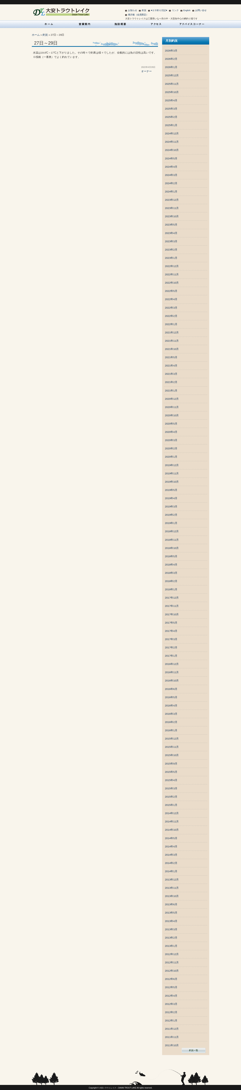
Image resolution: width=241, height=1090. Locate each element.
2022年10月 (172, 282)
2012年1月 (171, 1020)
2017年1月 (171, 655)
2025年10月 (172, 92)
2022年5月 (171, 291)
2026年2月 (171, 59)
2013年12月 (172, 879)
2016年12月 (172, 664)
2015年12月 (172, 738)
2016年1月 (171, 730)
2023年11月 (172, 208)
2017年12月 (172, 597)
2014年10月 (172, 829)
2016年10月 (172, 680)
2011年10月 (172, 1045)
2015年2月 (171, 796)
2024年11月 (172, 141)
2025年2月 (171, 117)
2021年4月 (171, 365)
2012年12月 (172, 954)
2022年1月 (171, 324)
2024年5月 (171, 158)
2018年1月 (171, 589)
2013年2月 (171, 937)
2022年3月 (171, 307)
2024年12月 (172, 133)
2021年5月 (171, 357)
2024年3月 (171, 175)
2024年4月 (171, 166)
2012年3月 (171, 1004)
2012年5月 (171, 987)
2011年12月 (172, 1028)
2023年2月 (171, 249)
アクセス (156, 24)
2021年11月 (172, 340)
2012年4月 (171, 995)
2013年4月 (171, 921)
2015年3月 (171, 788)
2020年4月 (171, 432)
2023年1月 (171, 258)
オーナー (146, 71)
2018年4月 (171, 564)
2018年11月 (172, 539)
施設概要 (120, 24)
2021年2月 (171, 382)
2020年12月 (172, 398)
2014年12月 (172, 813)
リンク (175, 10)
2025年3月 (171, 108)
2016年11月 (172, 672)
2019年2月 (171, 514)
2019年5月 (171, 490)
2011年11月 (172, 1037)
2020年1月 (171, 456)
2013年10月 (172, 896)
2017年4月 (171, 631)
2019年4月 (171, 498)
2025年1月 (171, 125)
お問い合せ (201, 10)
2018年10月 (172, 548)
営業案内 (85, 24)
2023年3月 (171, 241)
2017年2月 (171, 647)
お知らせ (132, 10)
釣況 (144, 10)
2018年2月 (171, 581)
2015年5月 (171, 772)
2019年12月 (172, 465)
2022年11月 (172, 274)
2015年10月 (172, 755)
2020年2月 (171, 448)
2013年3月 (171, 929)
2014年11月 (172, 821)
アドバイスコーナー (192, 24)
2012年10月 (172, 970)
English (187, 10)
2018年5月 (171, 556)
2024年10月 (172, 150)
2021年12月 (172, 332)
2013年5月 (171, 912)
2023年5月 (171, 224)
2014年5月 (171, 838)
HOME (49, 24)
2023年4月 (171, 233)
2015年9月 (171, 763)
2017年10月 (172, 614)
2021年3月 (171, 373)
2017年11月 (172, 606)
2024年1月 (171, 191)
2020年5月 (171, 423)
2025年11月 (172, 84)
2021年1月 (171, 390)
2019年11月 (172, 473)
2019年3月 (171, 506)
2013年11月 (172, 887)
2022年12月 (172, 266)
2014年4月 (171, 846)
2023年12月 (172, 199)
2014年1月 (171, 871)
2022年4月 (171, 299)
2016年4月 (171, 705)
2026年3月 (171, 50)
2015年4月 (171, 780)
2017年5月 (171, 622)
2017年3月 (171, 639)
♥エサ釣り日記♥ (159, 10)
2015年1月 (171, 805)
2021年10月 (172, 349)
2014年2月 (171, 863)
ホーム (36, 34)
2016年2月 (171, 722)
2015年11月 (172, 747)
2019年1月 (171, 523)
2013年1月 (171, 946)
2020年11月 (172, 407)
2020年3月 (171, 440)
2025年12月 (172, 75)
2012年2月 (171, 1012)
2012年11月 (172, 962)
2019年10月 (172, 481)
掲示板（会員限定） (138, 15)
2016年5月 (171, 697)
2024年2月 (171, 183)
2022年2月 (171, 316)
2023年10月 (172, 216)
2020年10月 (172, 415)
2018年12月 (172, 531)
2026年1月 (171, 67)
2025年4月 (171, 100)
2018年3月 (171, 572)
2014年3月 (171, 854)
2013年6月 (171, 904)
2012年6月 (171, 979)
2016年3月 (171, 713)
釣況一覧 (193, 1050)
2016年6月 (171, 689)
